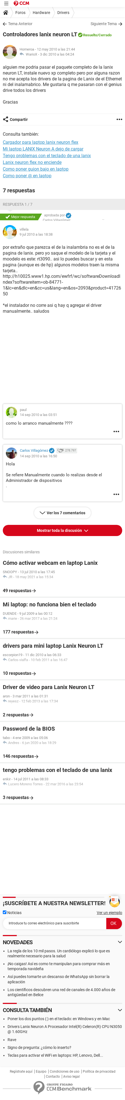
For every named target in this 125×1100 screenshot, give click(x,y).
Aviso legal (71, 1077)
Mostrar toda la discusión (60, 530)
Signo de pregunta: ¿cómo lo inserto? (39, 1047)
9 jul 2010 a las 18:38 (36, 234)
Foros (20, 12)
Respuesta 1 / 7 (17, 204)
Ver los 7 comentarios (66, 513)
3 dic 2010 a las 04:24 (57, 54)
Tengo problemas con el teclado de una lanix (47, 155)
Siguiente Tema (104, 23)
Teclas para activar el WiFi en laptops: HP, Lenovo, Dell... (55, 1055)
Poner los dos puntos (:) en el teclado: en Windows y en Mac (59, 1019)
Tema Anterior (20, 23)
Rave (12, 1039)
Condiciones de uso (64, 1071)
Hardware (41, 12)
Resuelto (90, 35)
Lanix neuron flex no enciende (32, 162)
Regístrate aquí (21, 1071)
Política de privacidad (99, 1071)
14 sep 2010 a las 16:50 (38, 456)
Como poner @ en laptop (27, 175)
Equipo (41, 1071)
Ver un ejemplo (109, 912)
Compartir (19, 119)
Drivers (63, 12)
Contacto (53, 1077)
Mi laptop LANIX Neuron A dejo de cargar (43, 149)
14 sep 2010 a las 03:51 (38, 415)
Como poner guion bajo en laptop (36, 169)
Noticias (12, 912)
